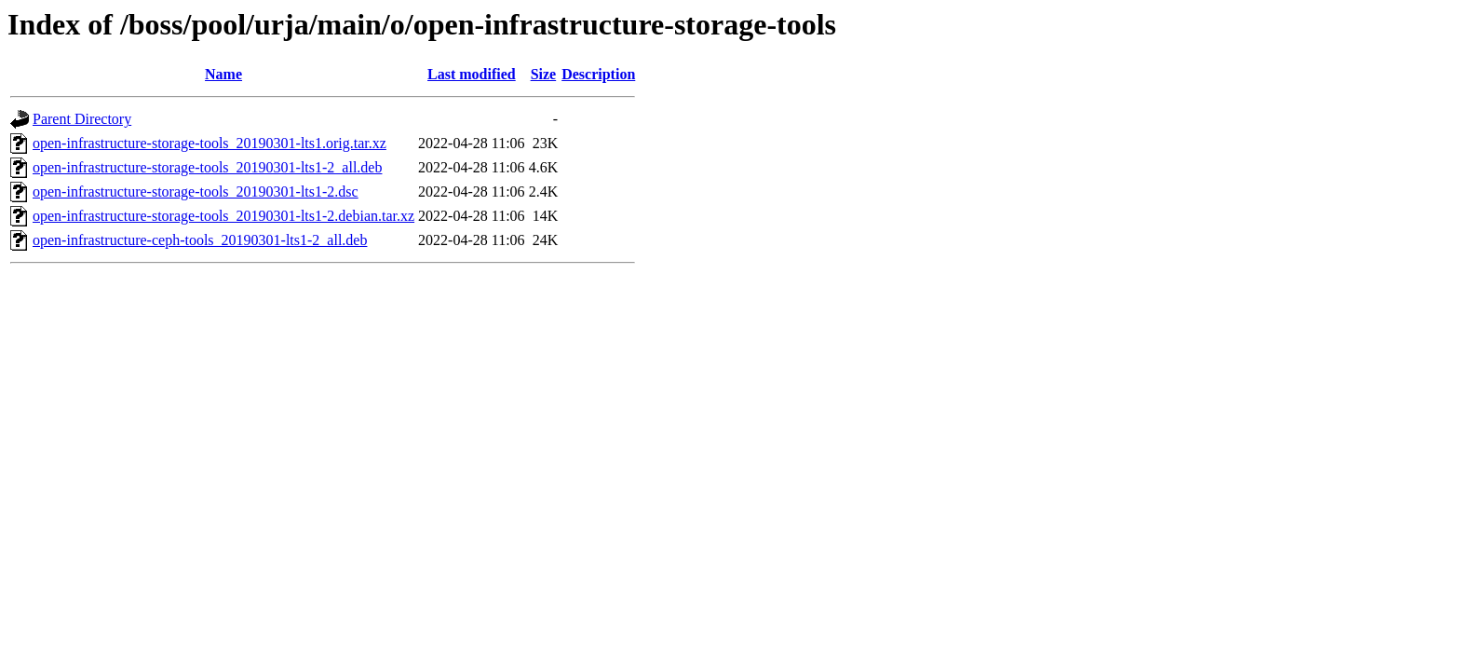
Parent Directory (82, 119)
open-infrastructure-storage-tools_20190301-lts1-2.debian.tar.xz (223, 216)
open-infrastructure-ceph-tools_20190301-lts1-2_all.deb (200, 240)
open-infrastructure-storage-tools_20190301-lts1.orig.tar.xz (209, 143)
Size (544, 74)
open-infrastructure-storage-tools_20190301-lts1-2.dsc (195, 191)
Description (598, 74)
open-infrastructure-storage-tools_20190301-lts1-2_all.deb (207, 167)
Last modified (471, 74)
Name (223, 74)
